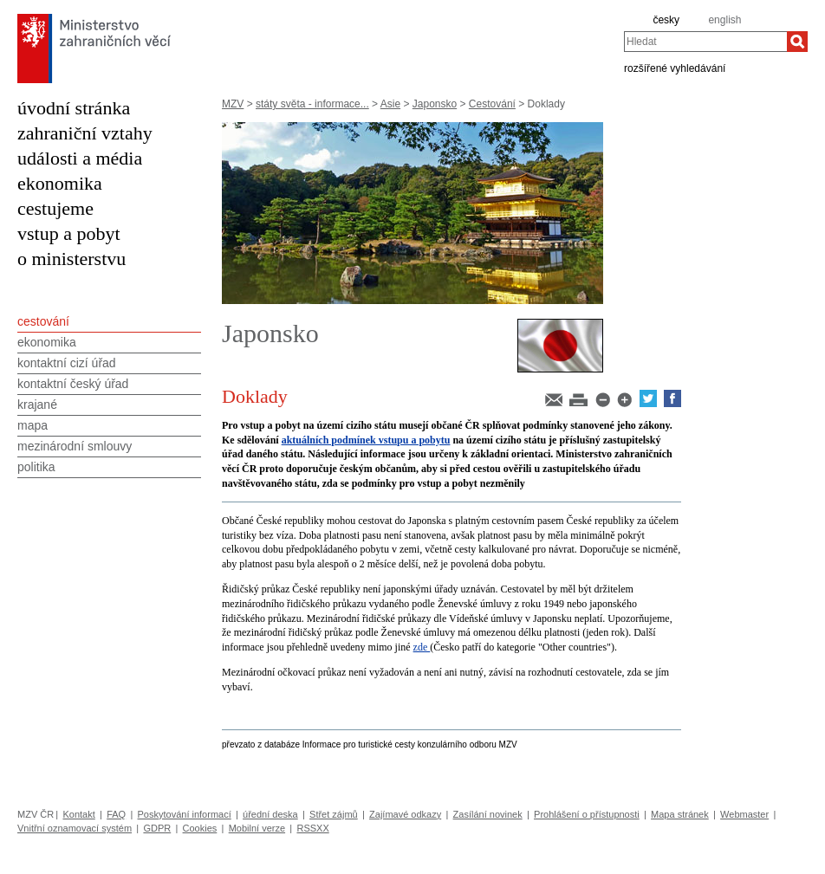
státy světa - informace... (312, 104)
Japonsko (434, 104)
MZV (233, 104)
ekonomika (59, 183)
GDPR (157, 828)
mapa (32, 425)
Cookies (200, 828)
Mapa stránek (680, 814)
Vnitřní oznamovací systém (74, 828)
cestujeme (55, 208)
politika (36, 467)
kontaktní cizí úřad (66, 363)
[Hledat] (797, 41)
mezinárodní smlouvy (74, 446)
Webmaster (744, 814)
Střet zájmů (333, 814)
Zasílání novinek (488, 814)
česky (666, 20)
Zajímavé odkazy (405, 814)
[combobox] (705, 41)
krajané (37, 404)
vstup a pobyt (68, 233)
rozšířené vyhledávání (674, 67)
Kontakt (78, 814)
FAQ (116, 814)
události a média (79, 158)
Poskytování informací (184, 814)
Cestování (492, 104)
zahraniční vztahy (85, 133)
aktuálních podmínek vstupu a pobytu (366, 440)
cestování (43, 321)
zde (422, 647)
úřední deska (270, 814)
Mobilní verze (257, 828)
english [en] (724, 20)
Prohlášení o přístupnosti (587, 814)
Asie (390, 104)
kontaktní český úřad (72, 384)
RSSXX (312, 828)
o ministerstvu (71, 258)
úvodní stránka (73, 108)
